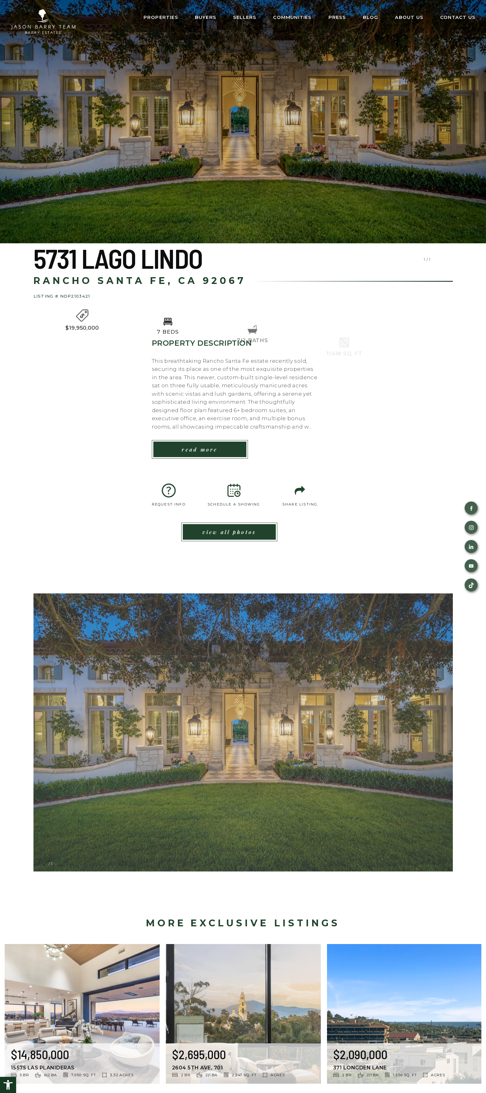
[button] (8, 1085)
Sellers (244, 17)
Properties (161, 17)
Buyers (205, 17)
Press (337, 17)
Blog (370, 17)
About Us (409, 17)
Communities (292, 17)
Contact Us (457, 17)
